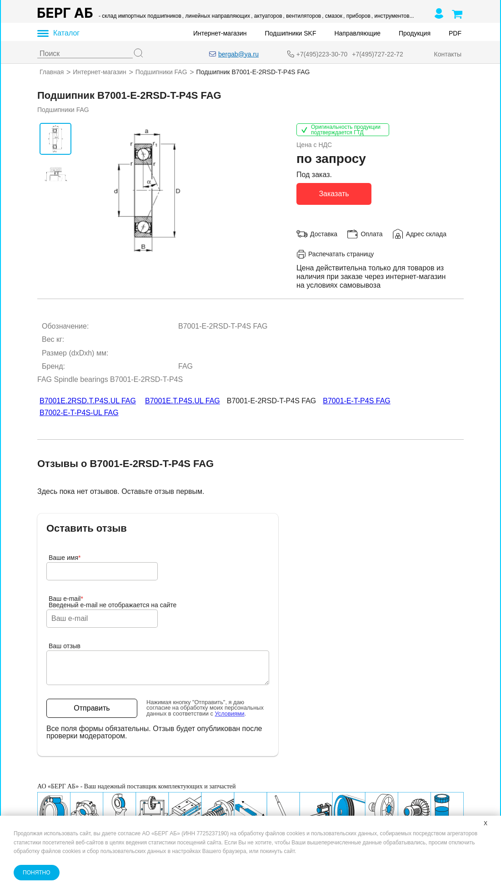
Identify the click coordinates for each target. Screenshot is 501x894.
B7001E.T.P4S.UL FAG (182, 401)
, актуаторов (266, 16)
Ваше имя (65, 557)
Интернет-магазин (220, 33)
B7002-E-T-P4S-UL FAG (79, 413)
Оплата (371, 233)
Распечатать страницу (335, 254)
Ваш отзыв (64, 646)
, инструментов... (392, 16)
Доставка (323, 233)
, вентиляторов (302, 16)
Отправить (92, 708)
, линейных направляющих (216, 16)
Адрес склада (426, 233)
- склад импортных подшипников (140, 16)
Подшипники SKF (290, 33)
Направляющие (357, 33)
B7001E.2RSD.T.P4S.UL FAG (88, 401)
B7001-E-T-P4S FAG (357, 401)
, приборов (357, 16)
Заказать (334, 193)
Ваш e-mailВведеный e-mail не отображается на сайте (112, 602)
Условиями (230, 713)
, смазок (332, 16)
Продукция (415, 33)
